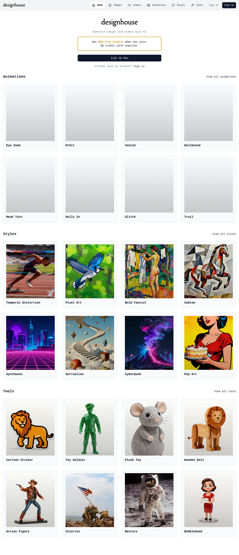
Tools (197, 5)
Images (115, 5)
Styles (178, 5)
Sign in (139, 66)
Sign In (213, 5)
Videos (134, 5)
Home (97, 5)
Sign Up (229, 5)
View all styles (224, 234)
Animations (156, 5)
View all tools (225, 391)
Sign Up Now (119, 58)
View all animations (221, 76)
